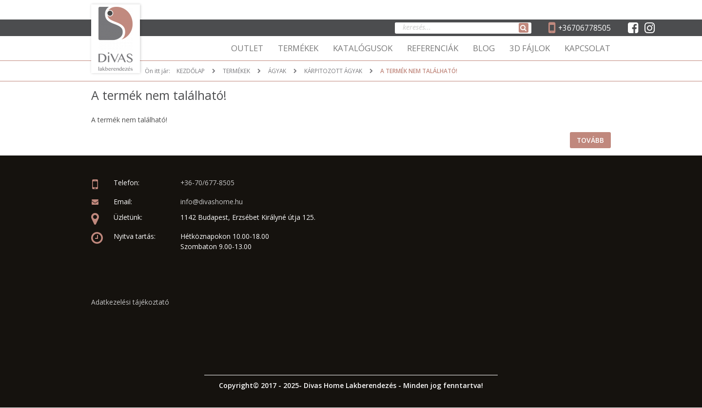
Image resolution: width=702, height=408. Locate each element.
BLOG (484, 48)
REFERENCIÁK (432, 48)
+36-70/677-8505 (207, 183)
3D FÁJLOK (529, 48)
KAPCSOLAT (587, 48)
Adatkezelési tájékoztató (130, 302)
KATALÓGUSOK (362, 48)
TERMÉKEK (298, 48)
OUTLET (247, 48)
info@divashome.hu (211, 202)
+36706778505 (584, 27)
